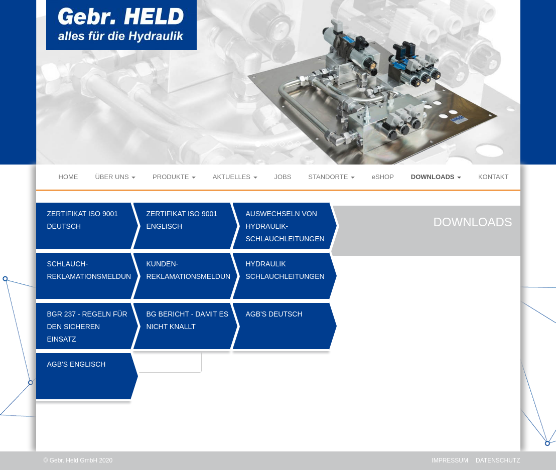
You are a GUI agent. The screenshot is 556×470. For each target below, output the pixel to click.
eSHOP (383, 177)
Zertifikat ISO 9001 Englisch (181, 220)
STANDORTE (331, 177)
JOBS (282, 177)
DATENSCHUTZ (498, 460)
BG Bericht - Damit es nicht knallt (187, 320)
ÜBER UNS (115, 177)
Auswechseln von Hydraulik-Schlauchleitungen (284, 226)
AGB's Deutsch (273, 314)
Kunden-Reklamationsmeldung (189, 270)
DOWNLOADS (436, 177)
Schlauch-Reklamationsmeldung (89, 270)
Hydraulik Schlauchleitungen (284, 270)
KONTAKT (493, 177)
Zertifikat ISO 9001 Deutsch (82, 220)
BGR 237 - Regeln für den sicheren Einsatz (87, 326)
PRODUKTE (174, 177)
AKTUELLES (235, 177)
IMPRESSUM (450, 460)
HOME (68, 177)
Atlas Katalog (167, 363)
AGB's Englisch (76, 364)
